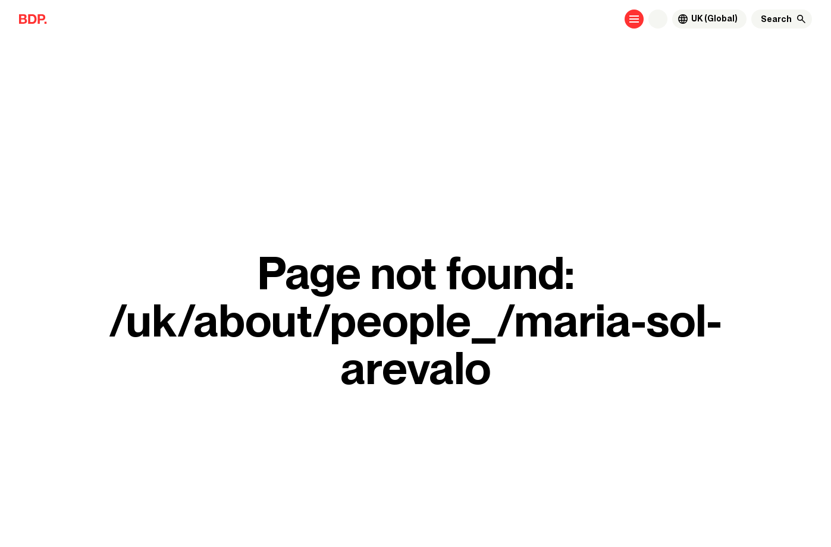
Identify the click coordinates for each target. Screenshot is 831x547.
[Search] (776, 19)
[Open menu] (634, 19)
